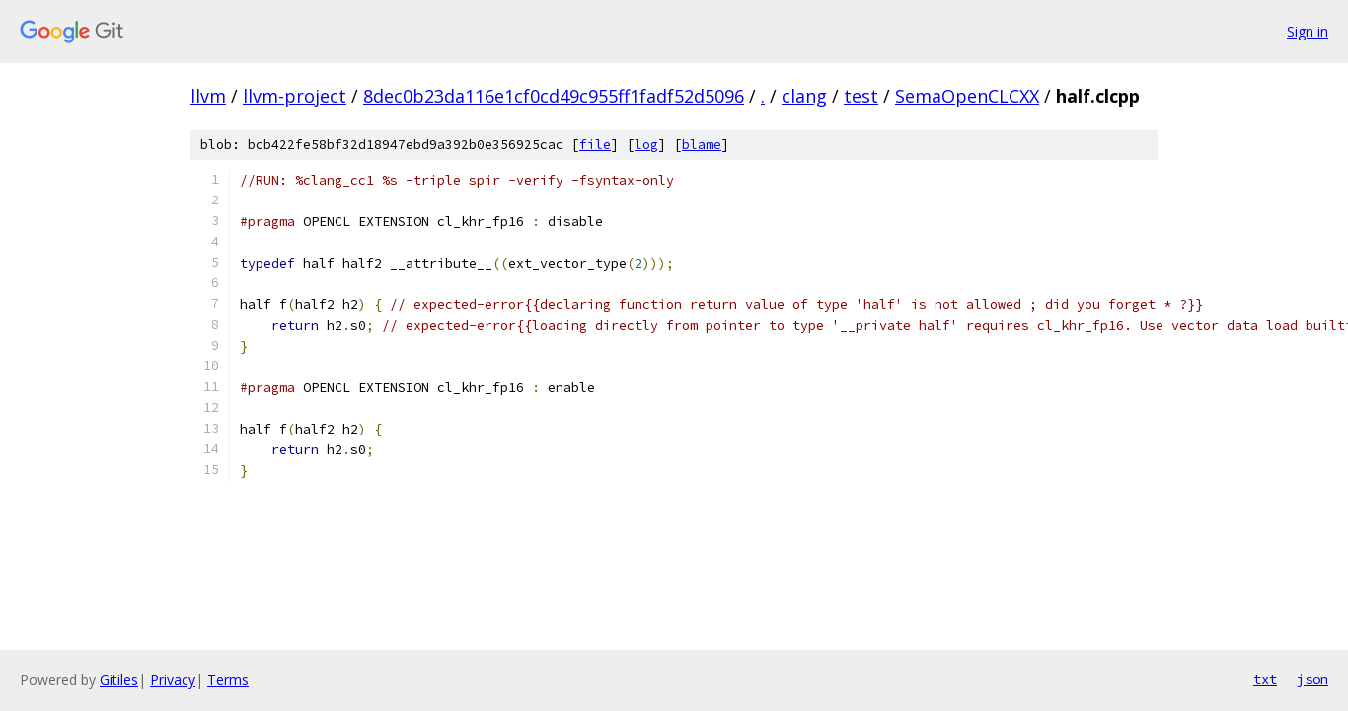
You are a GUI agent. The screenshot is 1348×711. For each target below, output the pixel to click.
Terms (228, 680)
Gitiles (119, 680)
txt (1265, 679)
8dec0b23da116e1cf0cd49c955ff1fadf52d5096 (553, 96)
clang (804, 96)
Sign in (1307, 31)
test (861, 96)
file (595, 144)
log (646, 144)
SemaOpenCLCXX (967, 96)
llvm (208, 96)
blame (701, 144)
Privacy (172, 680)
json (1312, 679)
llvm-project (294, 96)
